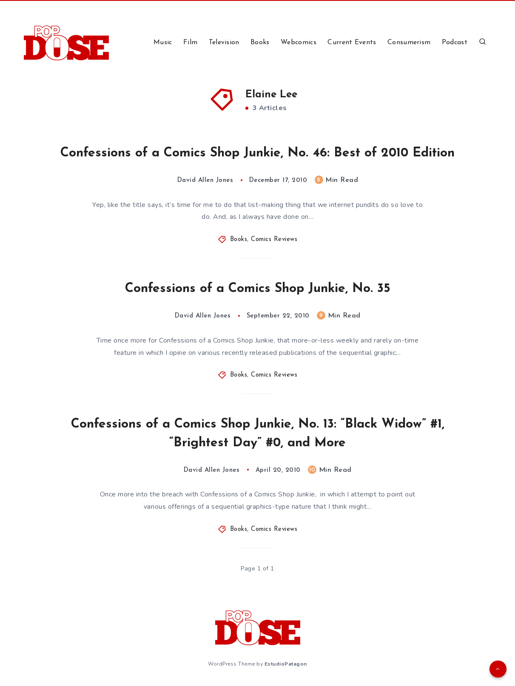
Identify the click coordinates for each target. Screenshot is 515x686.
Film (190, 42)
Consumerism (408, 42)
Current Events (351, 42)
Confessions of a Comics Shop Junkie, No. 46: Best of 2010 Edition (257, 153)
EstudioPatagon (286, 663)
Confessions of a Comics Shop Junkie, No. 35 (257, 288)
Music (163, 42)
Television (224, 42)
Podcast (454, 42)
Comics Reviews (274, 239)
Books (260, 42)
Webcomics (298, 42)
